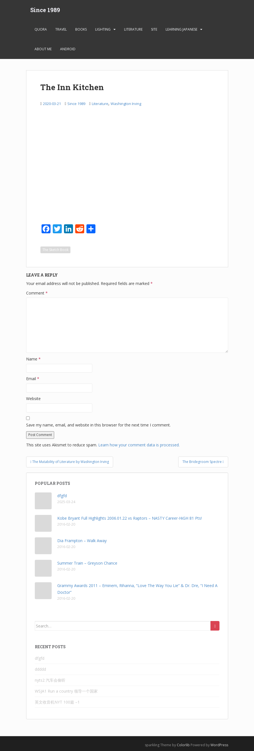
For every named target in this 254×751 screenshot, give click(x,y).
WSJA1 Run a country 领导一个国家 (66, 691)
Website (33, 398)
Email (32, 378)
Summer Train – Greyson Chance (87, 563)
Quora (41, 29)
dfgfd (62, 495)
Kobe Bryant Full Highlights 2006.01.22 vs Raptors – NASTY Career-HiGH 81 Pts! (129, 518)
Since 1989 (45, 9)
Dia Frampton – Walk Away (82, 540)
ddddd (40, 669)
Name (33, 359)
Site (154, 29)
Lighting (103, 29)
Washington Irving (126, 103)
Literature (133, 29)
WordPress (219, 745)
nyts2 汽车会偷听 (50, 680)
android (67, 49)
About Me (43, 49)
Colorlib (183, 745)
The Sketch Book (55, 249)
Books (81, 29)
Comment (37, 293)
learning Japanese (181, 29)
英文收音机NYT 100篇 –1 (57, 702)
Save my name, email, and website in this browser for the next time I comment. (98, 425)
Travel (61, 29)
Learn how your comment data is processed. (139, 445)
